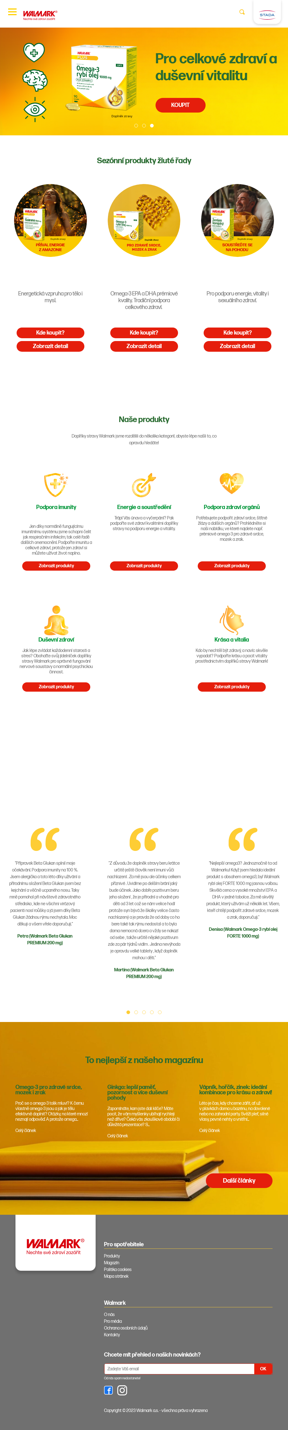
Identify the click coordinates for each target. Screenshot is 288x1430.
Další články (239, 1181)
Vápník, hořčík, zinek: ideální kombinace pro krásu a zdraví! (235, 1090)
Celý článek (25, 1130)
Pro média (113, 1321)
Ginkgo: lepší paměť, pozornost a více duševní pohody (137, 1092)
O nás (109, 1314)
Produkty (112, 1256)
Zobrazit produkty (56, 566)
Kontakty (112, 1335)
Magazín (111, 1263)
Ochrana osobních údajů (126, 1328)
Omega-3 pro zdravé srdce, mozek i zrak (48, 1090)
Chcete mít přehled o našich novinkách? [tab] (152, 1354)
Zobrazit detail (50, 346)
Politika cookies (118, 1269)
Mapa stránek (116, 1276)
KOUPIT (180, 105)
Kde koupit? (50, 333)
